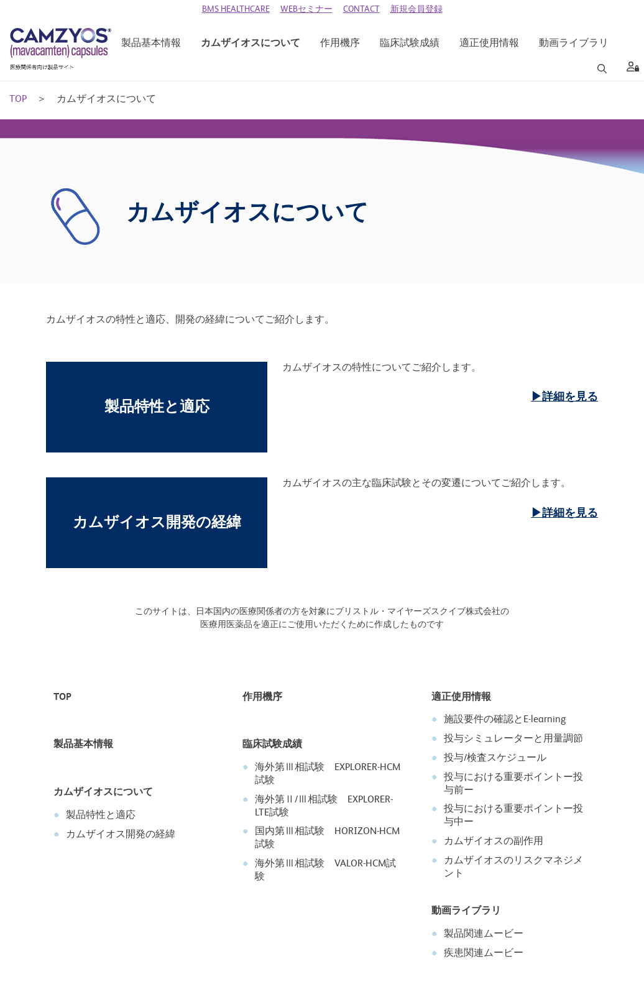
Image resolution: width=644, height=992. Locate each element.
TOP (18, 100)
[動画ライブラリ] (574, 43)
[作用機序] (340, 43)
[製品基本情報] (151, 43)
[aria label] (630, 69)
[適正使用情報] (489, 43)
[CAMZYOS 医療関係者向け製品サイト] (60, 50)
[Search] (602, 68)
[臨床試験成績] (409, 43)
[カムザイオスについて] (250, 43)
